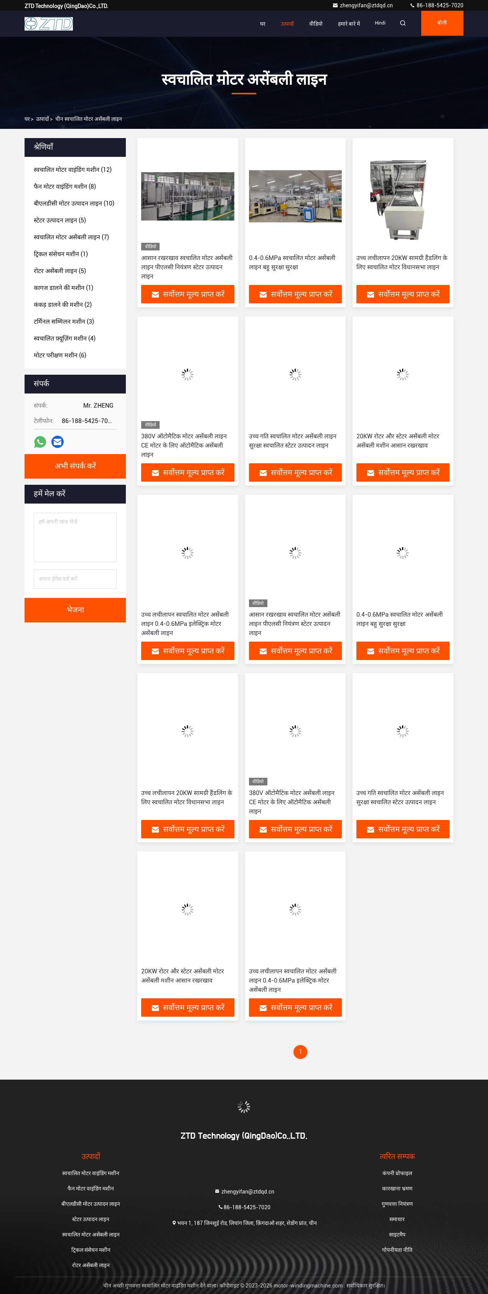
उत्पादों (280, 24)
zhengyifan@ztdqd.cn (363, 5)
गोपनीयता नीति (397, 1250)
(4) (65, 338)
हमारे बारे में (342, 24)
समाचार (397, 1219)
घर (255, 24)
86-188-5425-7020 (436, 5)
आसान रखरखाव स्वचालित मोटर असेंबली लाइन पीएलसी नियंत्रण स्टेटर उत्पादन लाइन (186, 267)
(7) (71, 237)
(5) (60, 220)
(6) (60, 355)
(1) (61, 254)
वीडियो (308, 24)
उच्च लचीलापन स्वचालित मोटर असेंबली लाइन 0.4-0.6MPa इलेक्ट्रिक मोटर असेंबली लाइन (185, 624)
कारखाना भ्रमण (397, 1188)
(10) (74, 203)
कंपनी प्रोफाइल (397, 1173)
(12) (73, 169)
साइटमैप (397, 1234)
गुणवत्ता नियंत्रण (397, 1204)
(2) (63, 304)
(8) (65, 186)
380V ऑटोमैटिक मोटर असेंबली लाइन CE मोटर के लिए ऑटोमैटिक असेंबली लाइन (184, 445)
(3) (64, 321)
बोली (440, 23)
